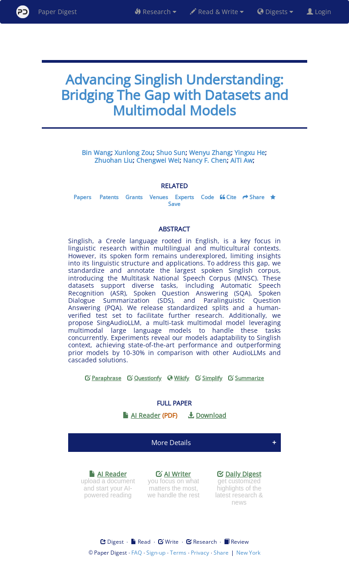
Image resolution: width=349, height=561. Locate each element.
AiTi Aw (241, 160)
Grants (134, 197)
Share (256, 197)
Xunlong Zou (134, 152)
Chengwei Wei (157, 160)
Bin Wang (96, 152)
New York (248, 552)
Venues (159, 197)
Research (155, 11)
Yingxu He (249, 152)
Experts (184, 197)
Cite (231, 197)
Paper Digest (46, 11)
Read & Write (217, 11)
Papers (82, 197)
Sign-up (155, 552)
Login (321, 11)
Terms (178, 552)
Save (174, 204)
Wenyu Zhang (210, 152)
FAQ (136, 552)
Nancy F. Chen (205, 160)
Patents (109, 197)
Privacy (200, 552)
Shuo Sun (170, 152)
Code (207, 197)
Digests (275, 11)
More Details (171, 442)
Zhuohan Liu (114, 160)
